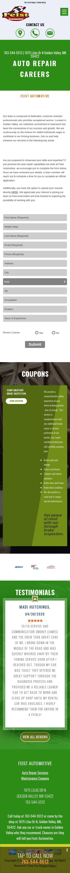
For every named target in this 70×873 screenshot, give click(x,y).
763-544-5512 (13, 52)
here (14, 192)
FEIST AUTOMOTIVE (35, 96)
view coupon (16, 412)
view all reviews (35, 747)
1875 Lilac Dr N (34, 52)
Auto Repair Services (35, 783)
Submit (35, 344)
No (57, 332)
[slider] (35, 631)
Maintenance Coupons (35, 789)
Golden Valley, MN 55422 (48, 54)
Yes (41, 332)
